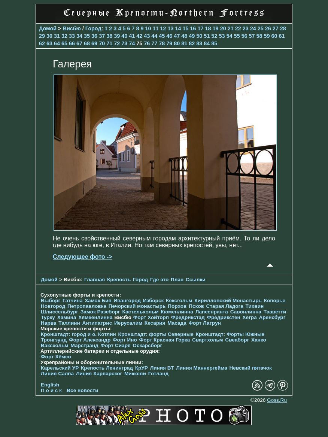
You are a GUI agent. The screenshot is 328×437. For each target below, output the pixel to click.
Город (93, 28)
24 (253, 28)
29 (42, 36)
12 (163, 28)
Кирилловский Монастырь (227, 300)
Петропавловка (86, 306)
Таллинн (69, 323)
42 (139, 36)
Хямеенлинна (95, 317)
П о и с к (51, 390)
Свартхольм (207, 340)
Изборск (153, 300)
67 (79, 43)
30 (49, 36)
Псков (196, 306)
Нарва (48, 323)
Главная (94, 279)
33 (72, 36)
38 (109, 36)
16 (193, 28)
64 (57, 43)
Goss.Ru (277, 400)
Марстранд (84, 345)
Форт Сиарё (115, 345)
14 (178, 28)
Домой (48, 28)
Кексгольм (179, 300)
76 (147, 43)
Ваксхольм (55, 345)
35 (87, 36)
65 (64, 43)
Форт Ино (125, 340)
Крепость (119, 279)
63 (49, 43)
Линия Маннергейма (201, 368)
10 (148, 28)
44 (154, 36)
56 (244, 36)
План (177, 279)
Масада (176, 323)
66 (72, 43)
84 (207, 43)
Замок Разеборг (100, 312)
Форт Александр (89, 340)
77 (154, 43)
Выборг (50, 300)
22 (238, 28)
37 (102, 36)
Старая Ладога (224, 306)
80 (177, 43)
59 (267, 36)
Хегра (250, 317)
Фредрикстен (223, 317)
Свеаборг (237, 340)
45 (162, 36)
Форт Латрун (205, 323)
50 (199, 36)
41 (132, 36)
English (50, 385)
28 (283, 28)
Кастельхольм (140, 312)
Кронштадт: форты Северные (156, 334)
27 (276, 28)
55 (237, 36)
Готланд (158, 373)
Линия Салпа (57, 373)
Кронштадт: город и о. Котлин (78, 334)
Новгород (53, 306)
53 (222, 36)
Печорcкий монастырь (137, 306)
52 (214, 36)
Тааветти (275, 312)
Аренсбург (272, 317)
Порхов (177, 306)
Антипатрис (97, 323)
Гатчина (73, 300)
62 (42, 43)
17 (201, 28)
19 (216, 28)
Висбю (72, 28)
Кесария (155, 323)
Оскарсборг (147, 345)
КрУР (141, 368)
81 (184, 43)
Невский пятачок (251, 368)
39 (117, 36)
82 (192, 43)
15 (186, 28)
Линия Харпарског (99, 373)
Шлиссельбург (59, 312)
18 (208, 28)
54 (229, 36)
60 (274, 36)
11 (155, 28)
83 (199, 43)
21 (231, 28)
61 (282, 36)
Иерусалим (128, 323)
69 (94, 43)
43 (147, 36)
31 (57, 36)
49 (192, 36)
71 (109, 43)
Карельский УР (60, 368)
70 (102, 43)
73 (124, 43)
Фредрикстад (188, 317)
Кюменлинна (177, 312)
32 (64, 36)
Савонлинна (245, 312)
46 (169, 36)
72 (117, 43)
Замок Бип (98, 300)
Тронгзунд (54, 340)
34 (79, 36)
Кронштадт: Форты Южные (230, 334)
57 (252, 36)
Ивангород (127, 300)
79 (169, 43)
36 (94, 36)
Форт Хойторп (151, 317)
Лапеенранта (211, 312)
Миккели (135, 373)
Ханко (258, 340)
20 (223, 28)
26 (268, 28)
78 (162, 43)
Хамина (66, 317)
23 (246, 28)
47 (177, 36)
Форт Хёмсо (56, 356)
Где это (159, 279)
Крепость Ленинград (107, 368)
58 (259, 36)
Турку (48, 317)
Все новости (82, 390)
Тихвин (255, 306)
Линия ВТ (162, 368)
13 (171, 28)
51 (207, 36)
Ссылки (196, 279)
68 (87, 43)
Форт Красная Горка (164, 340)
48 (184, 36)
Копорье (274, 300)
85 (214, 43)
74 (132, 43)
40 (124, 36)
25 (261, 28)
